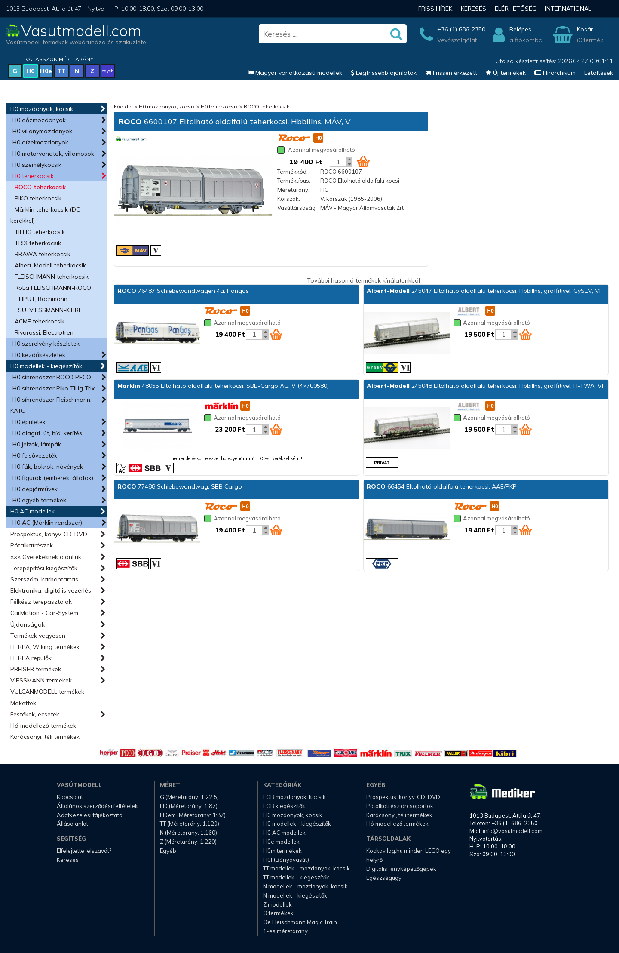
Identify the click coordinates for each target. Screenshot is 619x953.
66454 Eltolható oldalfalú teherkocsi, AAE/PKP (442, 486)
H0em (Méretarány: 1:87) (193, 815)
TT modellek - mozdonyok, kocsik (306, 868)
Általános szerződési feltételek (97, 805)
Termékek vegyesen (37, 635)
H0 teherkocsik (33, 176)
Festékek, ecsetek (34, 714)
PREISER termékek (35, 669)
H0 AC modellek (32, 511)
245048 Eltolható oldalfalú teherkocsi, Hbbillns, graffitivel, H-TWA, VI (485, 386)
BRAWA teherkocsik (42, 254)
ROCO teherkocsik (40, 187)
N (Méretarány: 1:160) (188, 832)
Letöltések (598, 73)
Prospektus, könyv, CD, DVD (48, 534)
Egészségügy (383, 877)
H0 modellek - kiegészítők (46, 366)
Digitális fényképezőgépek (401, 868)
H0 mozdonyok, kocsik (41, 109)
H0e (46, 71)
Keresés (473, 8)
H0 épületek (29, 422)
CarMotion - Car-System (44, 613)
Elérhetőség (515, 8)
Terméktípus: (293, 180)
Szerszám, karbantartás (44, 579)
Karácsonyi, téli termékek (45, 737)
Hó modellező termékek (43, 725)
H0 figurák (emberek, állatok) (52, 478)
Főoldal (123, 106)
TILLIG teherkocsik (40, 232)
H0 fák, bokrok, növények (47, 466)
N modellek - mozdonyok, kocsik (305, 886)
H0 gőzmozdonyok (39, 120)
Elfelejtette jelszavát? (84, 850)
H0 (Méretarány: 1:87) (189, 805)
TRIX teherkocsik (38, 243)
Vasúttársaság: (297, 207)
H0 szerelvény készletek (46, 343)
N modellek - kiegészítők (295, 895)
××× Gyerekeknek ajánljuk (45, 557)
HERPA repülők (31, 658)
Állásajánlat (72, 823)
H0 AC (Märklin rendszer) (47, 522)
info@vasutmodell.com (512, 830)
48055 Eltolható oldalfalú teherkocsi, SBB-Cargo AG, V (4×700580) (223, 386)
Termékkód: (292, 171)
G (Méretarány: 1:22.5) (189, 796)
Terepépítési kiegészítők (43, 568)
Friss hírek (435, 8)
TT (61, 71)
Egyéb (168, 850)
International (568, 8)
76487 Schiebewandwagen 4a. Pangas (183, 291)
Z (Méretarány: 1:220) (188, 841)
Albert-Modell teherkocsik (50, 265)
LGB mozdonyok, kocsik (294, 796)
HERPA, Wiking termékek (45, 647)
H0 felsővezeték (34, 455)
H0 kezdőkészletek (38, 355)
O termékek (278, 913)
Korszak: (288, 198)
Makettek (23, 703)
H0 (30, 71)
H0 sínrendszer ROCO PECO (51, 377)
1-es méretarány (285, 931)
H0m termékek (282, 850)
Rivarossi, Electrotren (44, 332)
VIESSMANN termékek (41, 680)
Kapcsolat (70, 796)
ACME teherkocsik (39, 321)
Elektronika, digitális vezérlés (50, 590)
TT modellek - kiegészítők (296, 877)
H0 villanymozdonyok (42, 131)
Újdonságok (27, 624)
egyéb (107, 71)
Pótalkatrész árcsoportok (399, 805)
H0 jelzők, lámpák (36, 444)
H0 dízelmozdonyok (40, 142)
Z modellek (277, 904)
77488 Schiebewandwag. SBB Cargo (179, 486)
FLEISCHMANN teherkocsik (52, 276)
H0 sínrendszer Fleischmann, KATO (51, 405)
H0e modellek (281, 841)
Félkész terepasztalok (41, 602)
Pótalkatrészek (31, 545)
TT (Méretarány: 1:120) (189, 823)
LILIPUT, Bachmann (41, 299)
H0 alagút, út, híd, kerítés (47, 433)
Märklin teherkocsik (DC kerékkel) (45, 215)
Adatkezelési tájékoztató (90, 815)
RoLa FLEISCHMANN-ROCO (53, 288)
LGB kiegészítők (284, 805)
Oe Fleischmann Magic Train (300, 922)
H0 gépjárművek (35, 489)
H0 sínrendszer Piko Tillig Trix (53, 388)
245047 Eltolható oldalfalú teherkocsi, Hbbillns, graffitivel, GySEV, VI (484, 291)
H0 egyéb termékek (39, 500)
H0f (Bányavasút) (286, 859)
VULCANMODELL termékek (47, 691)
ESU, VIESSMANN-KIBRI (47, 310)
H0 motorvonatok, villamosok (53, 153)
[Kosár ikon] (363, 161)
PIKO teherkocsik (38, 198)
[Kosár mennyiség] (338, 162)
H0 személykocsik (36, 165)
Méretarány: (293, 189)
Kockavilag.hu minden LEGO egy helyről (408, 855)
